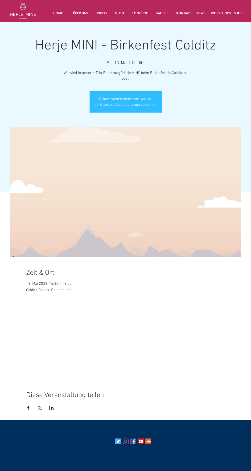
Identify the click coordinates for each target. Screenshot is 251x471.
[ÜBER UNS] (80, 13)
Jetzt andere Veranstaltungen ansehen (126, 104)
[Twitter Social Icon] (118, 441)
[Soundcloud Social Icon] (148, 441)
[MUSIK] (120, 13)
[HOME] (58, 13)
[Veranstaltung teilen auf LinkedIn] (51, 408)
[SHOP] (238, 13)
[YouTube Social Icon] (141, 441)
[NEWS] (200, 13)
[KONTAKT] (183, 13)
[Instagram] (126, 441)
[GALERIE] (161, 13)
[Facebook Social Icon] (133, 441)
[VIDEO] (102, 13)
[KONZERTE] (140, 13)
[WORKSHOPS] (221, 12)
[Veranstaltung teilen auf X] (40, 408)
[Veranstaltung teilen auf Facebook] (28, 408)
